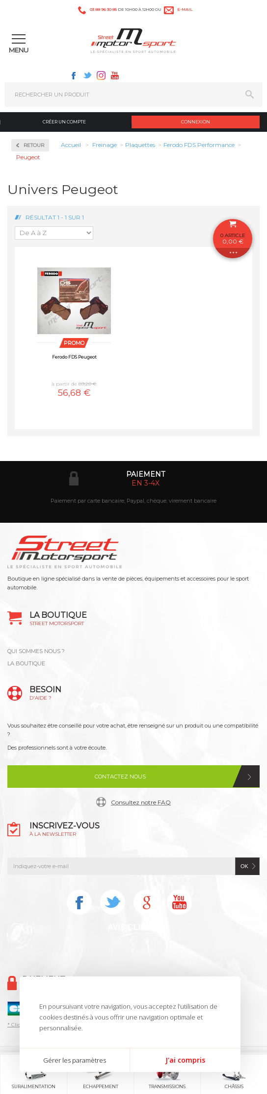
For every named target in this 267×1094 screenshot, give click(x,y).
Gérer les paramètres (74, 1060)
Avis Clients (134, 927)
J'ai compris (185, 1060)
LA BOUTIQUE (26, 663)
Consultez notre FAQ (141, 802)
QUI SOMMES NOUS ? (36, 651)
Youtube (115, 75)
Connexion (195, 121)
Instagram (101, 75)
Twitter (87, 75)
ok (244, 866)
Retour (34, 145)
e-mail (184, 9)
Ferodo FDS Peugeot (74, 357)
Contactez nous (120, 776)
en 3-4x (146, 483)
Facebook (73, 75)
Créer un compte (64, 121)
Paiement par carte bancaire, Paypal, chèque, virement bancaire (133, 500)
